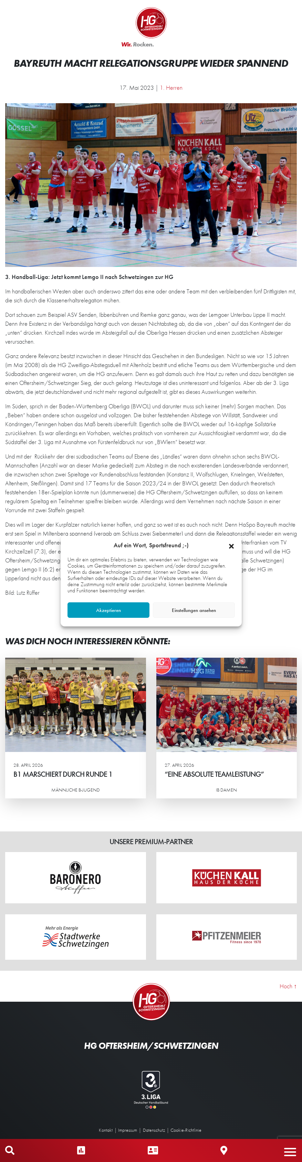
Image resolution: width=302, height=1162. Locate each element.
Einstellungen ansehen (194, 610)
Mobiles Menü (293, 1150)
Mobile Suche (9, 1150)
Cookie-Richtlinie (185, 1130)
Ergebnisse (81, 1150)
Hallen (223, 1150)
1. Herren (171, 88)
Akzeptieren (108, 610)
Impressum (127, 1130)
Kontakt (106, 1130)
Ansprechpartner (153, 1150)
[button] (231, 545)
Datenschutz (154, 1130)
